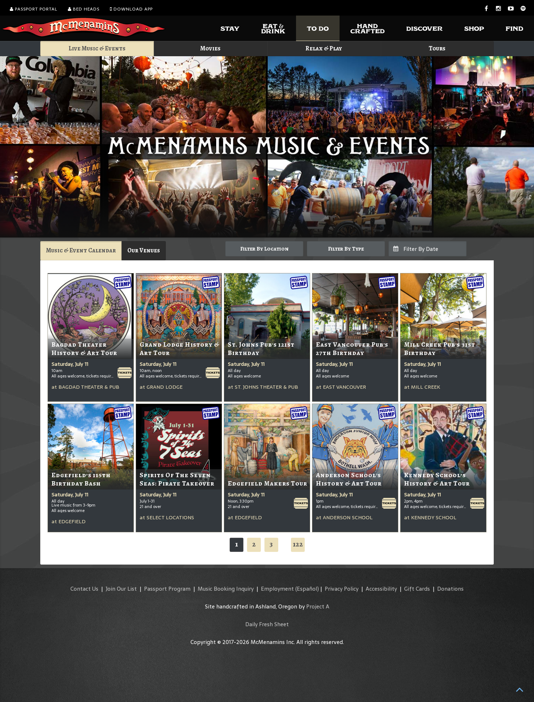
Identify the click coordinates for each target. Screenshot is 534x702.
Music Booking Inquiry (226, 588)
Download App (131, 9)
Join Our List (121, 588)
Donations (450, 588)
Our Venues (143, 250)
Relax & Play (323, 48)
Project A (317, 606)
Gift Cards (417, 588)
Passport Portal (33, 9)
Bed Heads (83, 9)
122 (298, 544)
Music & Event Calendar (81, 250)
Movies (210, 48)
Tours (437, 48)
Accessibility (381, 588)
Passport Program (167, 588)
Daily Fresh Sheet (267, 624)
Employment (277, 588)
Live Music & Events (97, 48)
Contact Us (84, 588)
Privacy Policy (341, 588)
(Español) (307, 588)
